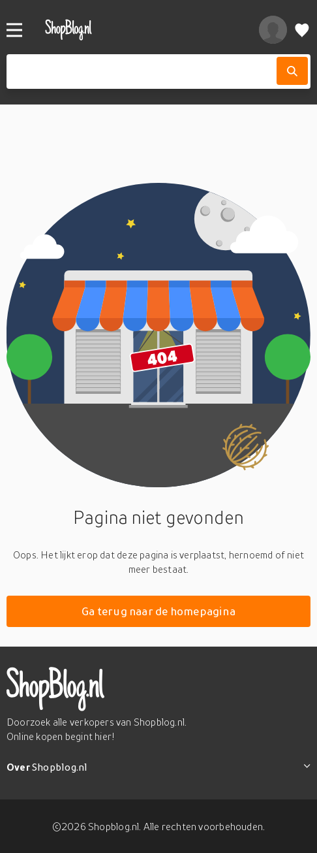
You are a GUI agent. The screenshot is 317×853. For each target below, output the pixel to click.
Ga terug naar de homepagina (158, 611)
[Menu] (14, 30)
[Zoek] (292, 71)
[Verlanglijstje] (302, 30)
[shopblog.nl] (138, 29)
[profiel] (273, 30)
